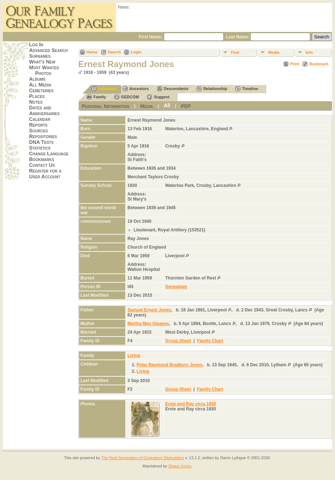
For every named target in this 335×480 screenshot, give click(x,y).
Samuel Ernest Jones (149, 309)
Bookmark (319, 64)
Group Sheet (178, 340)
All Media (40, 85)
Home (92, 52)
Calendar (39, 119)
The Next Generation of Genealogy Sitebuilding (142, 458)
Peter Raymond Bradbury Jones (169, 364)
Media (273, 52)
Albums (37, 79)
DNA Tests (41, 142)
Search (114, 52)
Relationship (212, 88)
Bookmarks (41, 159)
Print (294, 64)
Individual (104, 88)
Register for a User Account (45, 173)
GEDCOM (127, 97)
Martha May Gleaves (148, 323)
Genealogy (176, 286)
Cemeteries (41, 90)
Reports (38, 125)
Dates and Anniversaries (44, 110)
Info (309, 52)
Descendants (172, 88)
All (167, 105)
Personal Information (105, 106)
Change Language (49, 153)
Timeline (247, 88)
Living (133, 355)
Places (37, 96)
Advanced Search (48, 50)
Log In (36, 44)
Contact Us (42, 165)
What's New (42, 62)
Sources (38, 130)
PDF (186, 106)
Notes (35, 102)
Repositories (43, 136)
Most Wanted (44, 67)
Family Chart (210, 340)
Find (235, 52)
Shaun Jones (179, 466)
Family (96, 97)
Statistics (40, 148)
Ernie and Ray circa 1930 (190, 403)
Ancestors (136, 88)
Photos (43, 73)
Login (136, 52)
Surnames (40, 56)
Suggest (158, 97)
